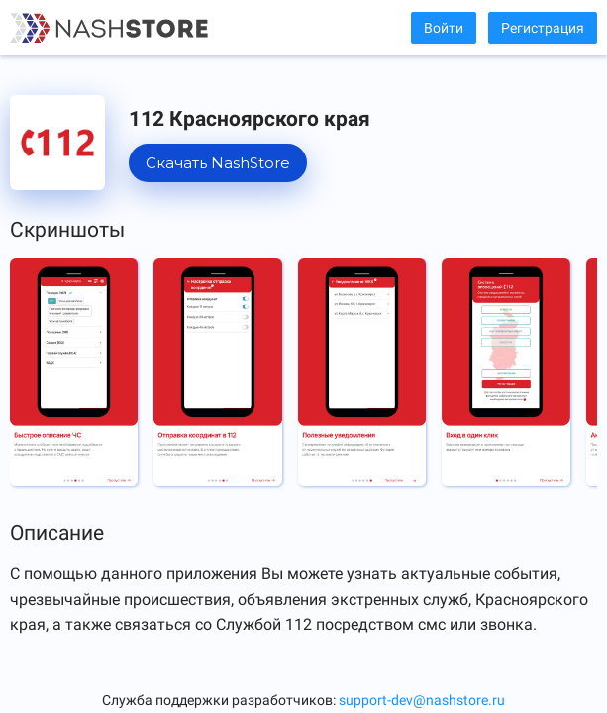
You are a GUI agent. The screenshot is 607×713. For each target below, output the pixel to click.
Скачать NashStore (218, 162)
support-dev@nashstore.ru (422, 700)
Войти (443, 28)
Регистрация (542, 28)
